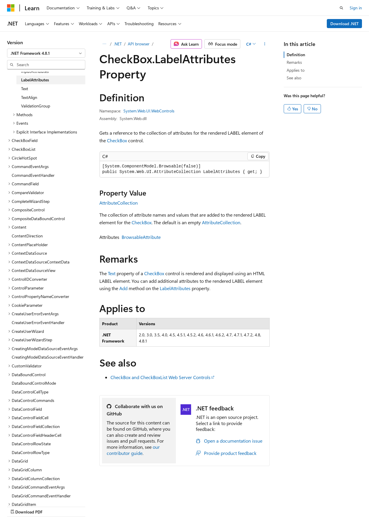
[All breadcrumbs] (104, 44)
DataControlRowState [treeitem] (31, 443)
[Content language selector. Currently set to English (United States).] (34, 492)
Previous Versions (53, 506)
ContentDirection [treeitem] (27, 236)
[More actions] (264, 44)
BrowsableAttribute (141, 237)
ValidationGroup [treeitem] (35, 106)
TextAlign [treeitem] (29, 97)
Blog (80, 506)
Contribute (105, 506)
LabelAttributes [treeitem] (35, 80)
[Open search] (341, 8)
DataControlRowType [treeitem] (31, 452)
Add (123, 288)
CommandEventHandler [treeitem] (33, 175)
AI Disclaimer (18, 506)
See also (294, 78)
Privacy (128, 506)
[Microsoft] (11, 8)
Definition (296, 54)
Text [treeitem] (24, 88)
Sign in (356, 8)
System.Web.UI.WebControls (148, 111)
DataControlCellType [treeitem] (30, 392)
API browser (138, 44)
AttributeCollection (118, 203)
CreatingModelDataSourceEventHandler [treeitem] (48, 357)
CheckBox (117, 140)
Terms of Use (157, 506)
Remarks (294, 62)
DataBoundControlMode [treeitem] (34, 383)
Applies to (296, 70)
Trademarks (186, 506)
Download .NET (344, 23)
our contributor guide (133, 450)
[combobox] (46, 53)
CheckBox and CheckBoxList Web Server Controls (160, 377)
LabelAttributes (175, 288)
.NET (118, 44)
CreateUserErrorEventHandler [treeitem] (38, 322)
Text (111, 273)
